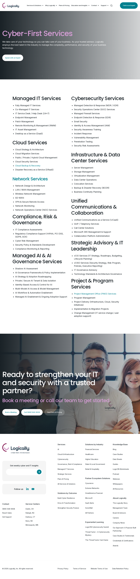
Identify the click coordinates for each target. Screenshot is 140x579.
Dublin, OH (30, 509)
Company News (119, 523)
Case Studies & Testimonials (123, 536)
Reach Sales (7, 513)
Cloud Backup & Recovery (27, 165)
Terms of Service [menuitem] (79, 569)
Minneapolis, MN (32, 525)
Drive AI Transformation (66, 503)
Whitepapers (118, 484)
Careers (116, 518)
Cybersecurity (63, 459)
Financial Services (92, 449)
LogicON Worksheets (121, 469)
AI (58, 449)
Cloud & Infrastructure (66, 454)
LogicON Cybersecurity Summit (97, 527)
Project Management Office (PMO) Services (95, 294)
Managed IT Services (66, 469)
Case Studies (118, 454)
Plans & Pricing (64, 5)
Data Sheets (117, 459)
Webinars (116, 479)
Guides (115, 464)
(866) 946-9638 (8, 509)
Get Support (7, 517)
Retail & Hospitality (92, 469)
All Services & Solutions (66, 484)
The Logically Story (120, 503)
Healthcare (89, 454)
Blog (114, 449)
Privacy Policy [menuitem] (63, 569)
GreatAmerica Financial (94, 493)
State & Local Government (95, 464)
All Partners (89, 513)
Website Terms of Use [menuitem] (99, 569)
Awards (115, 546)
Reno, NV (29, 521)
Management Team (120, 508)
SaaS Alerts (89, 503)
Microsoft (88, 498)
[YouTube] (33, 489)
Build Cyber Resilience (66, 498)
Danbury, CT (30, 517)
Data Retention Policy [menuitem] (120, 569)
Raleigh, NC (30, 513)
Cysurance (89, 483)
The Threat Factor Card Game (96, 540)
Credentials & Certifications (123, 541)
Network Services (32, 178)
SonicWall (89, 508)
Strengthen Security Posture (68, 508)
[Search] (111, 5)
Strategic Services (65, 474)
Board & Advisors (119, 513)
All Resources (118, 489)
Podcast (116, 474)
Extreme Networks (92, 488)
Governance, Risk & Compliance (70, 464)
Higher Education (91, 459)
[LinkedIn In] (27, 489)
